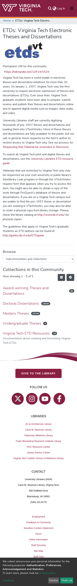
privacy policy (47, 573)
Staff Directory (38, 545)
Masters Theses (16, 313)
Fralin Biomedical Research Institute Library (38, 441)
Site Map (38, 551)
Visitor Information (38, 539)
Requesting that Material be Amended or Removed (35, 147)
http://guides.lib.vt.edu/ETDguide (23, 235)
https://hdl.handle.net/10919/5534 (27, 72)
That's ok (66, 580)
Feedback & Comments (38, 522)
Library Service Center (38, 452)
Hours (38, 533)
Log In (61, 8)
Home (7, 21)
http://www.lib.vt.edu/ (51, 215)
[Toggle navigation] (72, 8)
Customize (8, 580)
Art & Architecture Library (38, 424)
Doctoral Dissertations (21, 303)
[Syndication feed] (61, 277)
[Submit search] (49, 8)
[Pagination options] (70, 277)
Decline (53, 580)
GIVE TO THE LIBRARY (38, 373)
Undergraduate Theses (22, 323)
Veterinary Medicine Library (38, 435)
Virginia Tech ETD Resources (26, 333)
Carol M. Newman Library (38, 429)
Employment (38, 516)
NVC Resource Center (38, 446)
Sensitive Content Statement (38, 528)
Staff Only (38, 556)
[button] (54, 8)
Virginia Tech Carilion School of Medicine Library (38, 458)
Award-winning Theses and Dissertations (26, 291)
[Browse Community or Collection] (38, 259)
